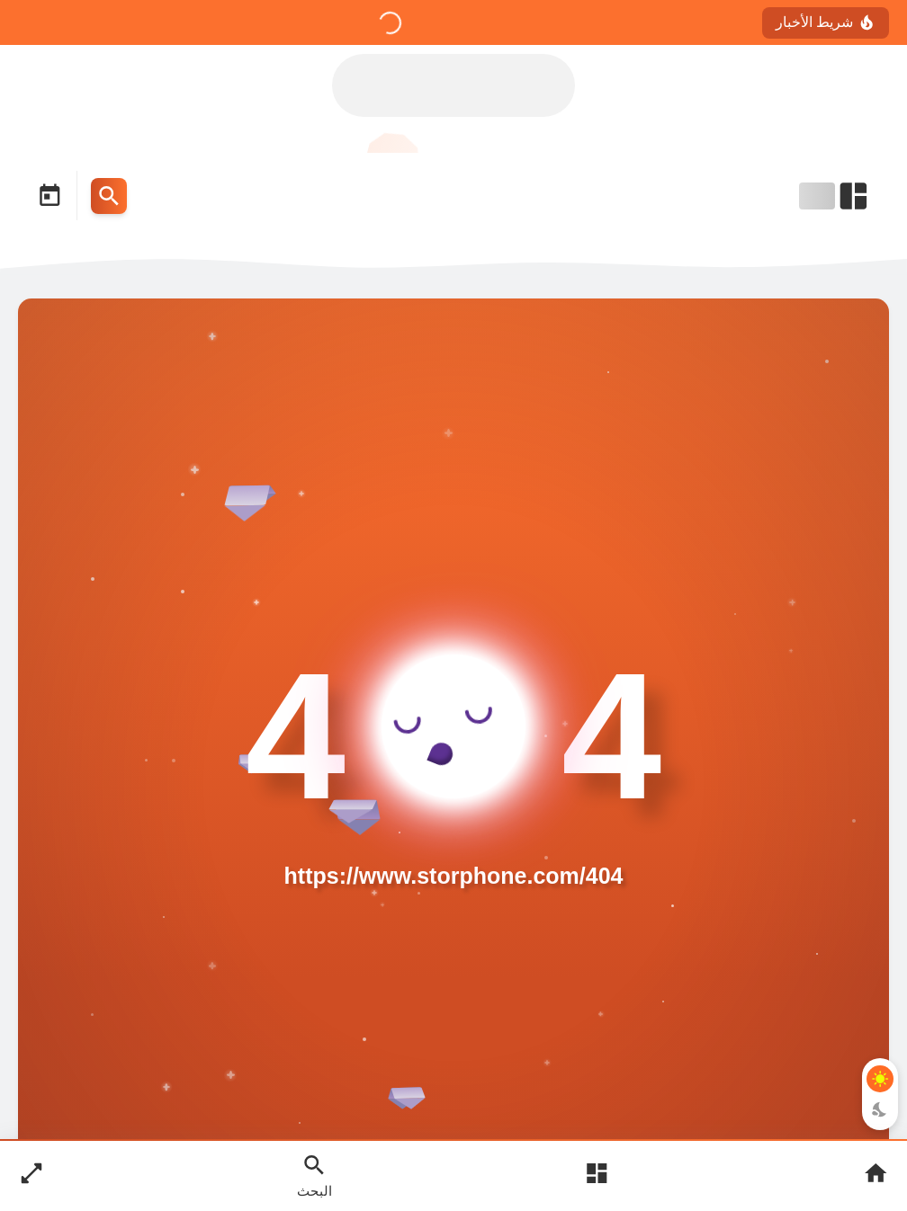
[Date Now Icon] (49, 196)
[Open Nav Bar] (835, 196)
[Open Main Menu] (596, 1175)
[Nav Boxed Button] (31, 1175)
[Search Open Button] (314, 1175)
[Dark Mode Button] (880, 1109)
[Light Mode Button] (880, 1079)
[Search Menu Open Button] (109, 196)
